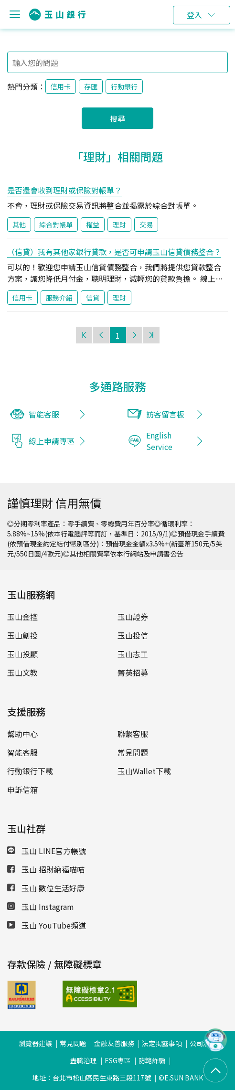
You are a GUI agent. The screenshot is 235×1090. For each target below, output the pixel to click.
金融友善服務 (114, 1043)
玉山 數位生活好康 (46, 888)
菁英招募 (133, 672)
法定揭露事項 (162, 1043)
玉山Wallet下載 (144, 771)
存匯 (90, 86)
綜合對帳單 (56, 224)
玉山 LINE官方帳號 (46, 850)
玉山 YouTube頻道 (46, 925)
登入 (194, 15)
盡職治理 (83, 1060)
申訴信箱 (22, 789)
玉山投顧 (22, 654)
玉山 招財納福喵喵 (46, 869)
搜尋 (117, 118)
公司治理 (203, 1043)
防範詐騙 (152, 1060)
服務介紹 (59, 297)
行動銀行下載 (30, 771)
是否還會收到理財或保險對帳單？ (64, 190)
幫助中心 (22, 733)
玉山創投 (22, 635)
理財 (119, 224)
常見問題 (133, 752)
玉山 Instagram (40, 906)
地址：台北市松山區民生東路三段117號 (91, 1077)
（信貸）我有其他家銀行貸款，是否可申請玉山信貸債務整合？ (114, 251)
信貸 (92, 297)
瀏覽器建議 (35, 1043)
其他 (19, 224)
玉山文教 (22, 672)
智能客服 (22, 752)
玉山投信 (133, 635)
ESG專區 (118, 1060)
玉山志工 (133, 654)
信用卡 (61, 86)
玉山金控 (22, 616)
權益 (92, 224)
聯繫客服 (133, 733)
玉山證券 (133, 616)
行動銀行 (124, 86)
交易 (146, 224)
